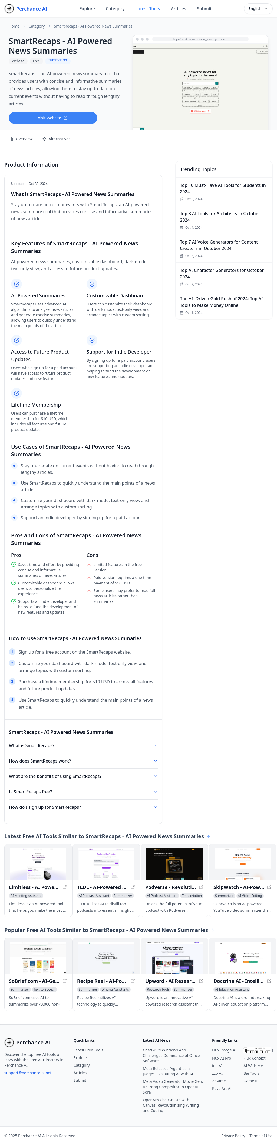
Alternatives (56, 139)
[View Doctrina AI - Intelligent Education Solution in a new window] (243, 958)
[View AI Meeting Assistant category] (26, 895)
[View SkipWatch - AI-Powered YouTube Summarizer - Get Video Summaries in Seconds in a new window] (243, 864)
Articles (178, 9)
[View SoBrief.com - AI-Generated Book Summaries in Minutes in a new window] (38, 958)
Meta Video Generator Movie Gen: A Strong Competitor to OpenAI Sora (173, 1087)
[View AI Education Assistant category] (231, 989)
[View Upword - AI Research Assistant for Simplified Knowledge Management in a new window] (174, 958)
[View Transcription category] (191, 895)
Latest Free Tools (88, 1050)
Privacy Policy (233, 1135)
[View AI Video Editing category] (250, 895)
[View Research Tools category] (158, 989)
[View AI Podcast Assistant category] (94, 895)
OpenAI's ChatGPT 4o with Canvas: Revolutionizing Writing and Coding (171, 1105)
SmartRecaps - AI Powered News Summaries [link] (93, 26)
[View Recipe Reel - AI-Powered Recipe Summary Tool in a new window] (106, 958)
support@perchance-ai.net (27, 1072)
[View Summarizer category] (123, 895)
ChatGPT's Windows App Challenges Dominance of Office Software (171, 1055)
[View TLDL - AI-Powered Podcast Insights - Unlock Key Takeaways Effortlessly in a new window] (106, 864)
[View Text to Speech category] (44, 989)
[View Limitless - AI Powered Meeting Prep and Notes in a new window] (38, 864)
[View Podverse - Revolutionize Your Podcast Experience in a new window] (174, 864)
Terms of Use (261, 1135)
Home (14, 26)
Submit (204, 9)
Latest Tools (148, 9)
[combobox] (258, 8)
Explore (87, 9)
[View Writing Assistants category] (115, 989)
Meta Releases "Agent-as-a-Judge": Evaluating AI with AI (168, 1071)
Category (115, 9)
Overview (21, 139)
